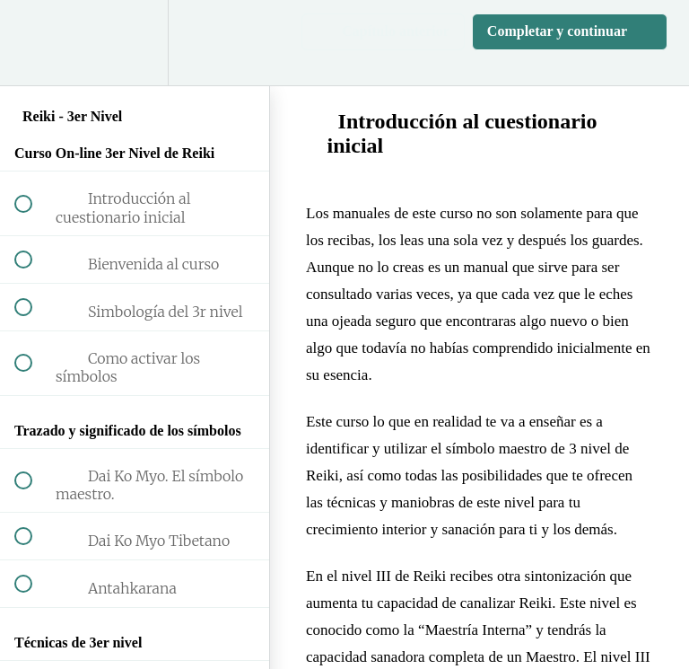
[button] (33, 42)
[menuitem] (134, 42)
